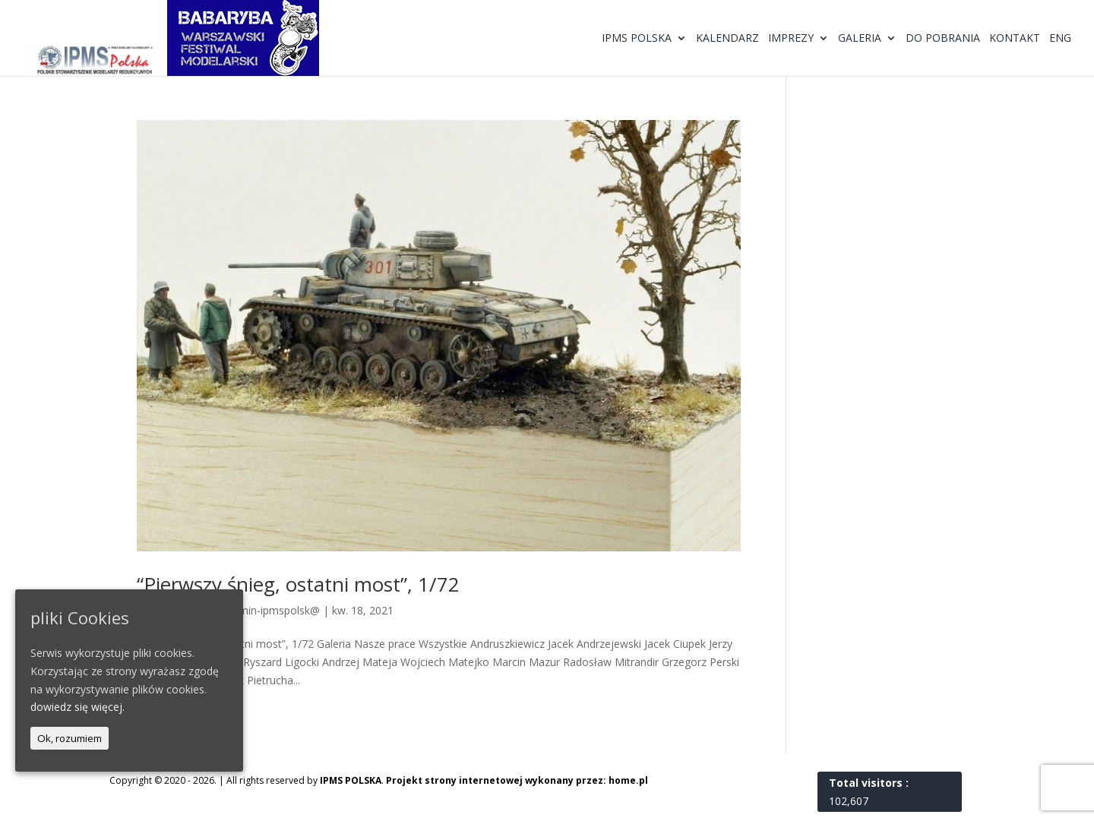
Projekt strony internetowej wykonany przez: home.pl (517, 780)
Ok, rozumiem (69, 738)
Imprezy (791, 39)
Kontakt (1014, 39)
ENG (1060, 39)
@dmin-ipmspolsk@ (271, 610)
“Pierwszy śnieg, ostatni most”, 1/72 (298, 584)
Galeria (859, 39)
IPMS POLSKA (350, 780)
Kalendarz (727, 39)
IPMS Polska (637, 39)
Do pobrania (943, 39)
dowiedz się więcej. (77, 706)
